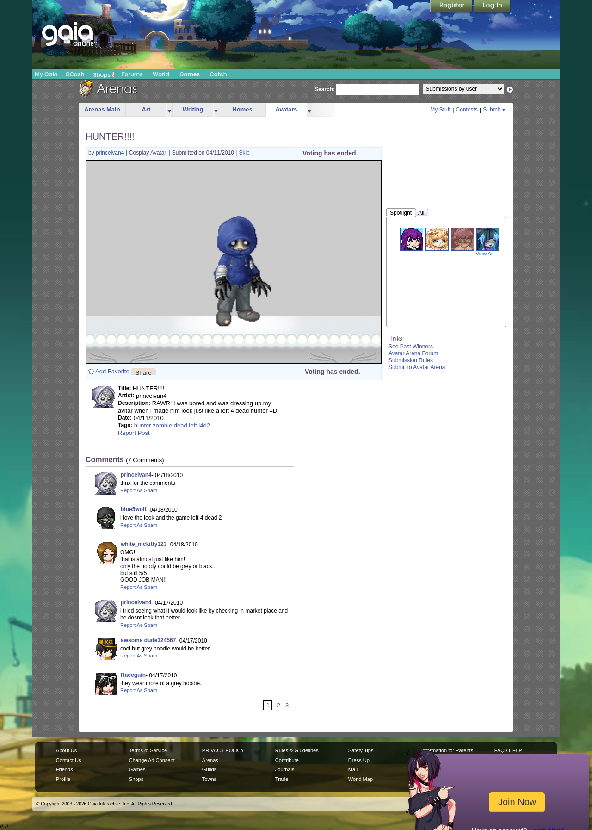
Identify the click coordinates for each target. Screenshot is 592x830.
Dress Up (359, 760)
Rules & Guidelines (297, 750)
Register (452, 7)
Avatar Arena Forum (413, 353)
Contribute (287, 760)
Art (146, 109)
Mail (353, 769)
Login (492, 7)
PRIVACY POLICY (223, 750)
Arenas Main (102, 109)
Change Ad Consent (152, 760)
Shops (103, 74)
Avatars (286, 109)
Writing (193, 109)
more (169, 110)
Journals (285, 769)
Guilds (209, 769)
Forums (132, 74)
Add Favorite (112, 371)
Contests (467, 109)
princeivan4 (111, 152)
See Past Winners (410, 346)
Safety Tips (361, 750)
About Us (66, 750)
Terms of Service (148, 750)
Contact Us (68, 760)
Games (189, 74)
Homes (242, 109)
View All (484, 253)
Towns (209, 779)
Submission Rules (410, 360)
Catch (218, 74)
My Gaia (46, 74)
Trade (281, 779)
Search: (324, 89)
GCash (75, 74)
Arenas (210, 760)
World (161, 74)
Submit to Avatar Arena (416, 367)
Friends (64, 769)
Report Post (134, 432)
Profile (63, 779)
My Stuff (440, 109)
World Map (360, 779)
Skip (244, 152)
